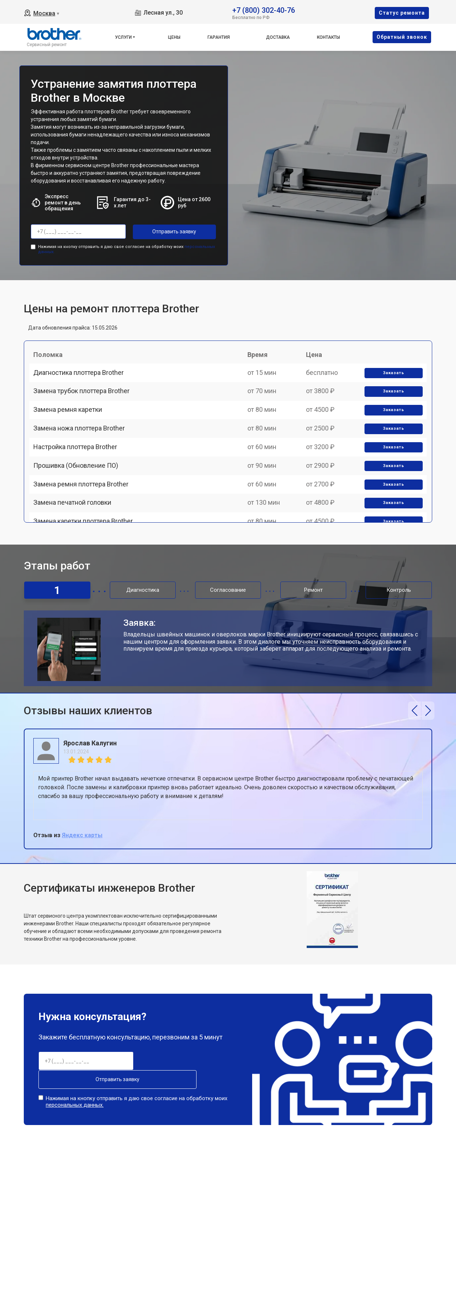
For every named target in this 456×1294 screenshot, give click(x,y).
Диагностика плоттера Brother (82, 380)
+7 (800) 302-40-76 (263, 10)
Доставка (278, 37)
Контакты (328, 37)
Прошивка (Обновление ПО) (79, 507)
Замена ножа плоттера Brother (82, 456)
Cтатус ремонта (402, 13)
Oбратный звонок (402, 37)
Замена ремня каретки (71, 431)
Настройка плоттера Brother (78, 482)
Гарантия (219, 37)
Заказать (390, 380)
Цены (174, 37)
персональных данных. (75, 1098)
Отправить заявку (162, 231)
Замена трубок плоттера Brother (85, 406)
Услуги (123, 37)
